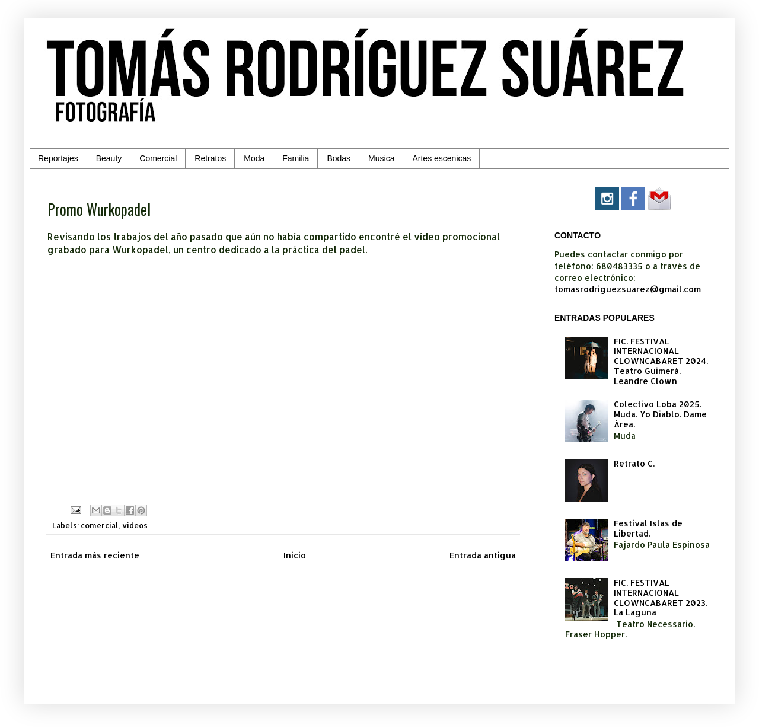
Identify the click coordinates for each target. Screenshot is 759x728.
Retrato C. (634, 463)
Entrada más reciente (94, 555)
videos (135, 525)
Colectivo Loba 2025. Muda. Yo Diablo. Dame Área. (660, 414)
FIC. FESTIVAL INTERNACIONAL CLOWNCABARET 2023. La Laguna (660, 597)
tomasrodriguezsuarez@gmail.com (627, 289)
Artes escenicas (441, 158)
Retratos (210, 158)
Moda (254, 158)
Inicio (294, 555)
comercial (100, 525)
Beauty (109, 158)
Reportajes (58, 158)
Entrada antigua (482, 555)
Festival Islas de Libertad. (648, 528)
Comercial (158, 158)
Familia (295, 158)
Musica (381, 158)
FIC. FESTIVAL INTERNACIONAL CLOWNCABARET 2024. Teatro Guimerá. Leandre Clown (661, 361)
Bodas (338, 158)
